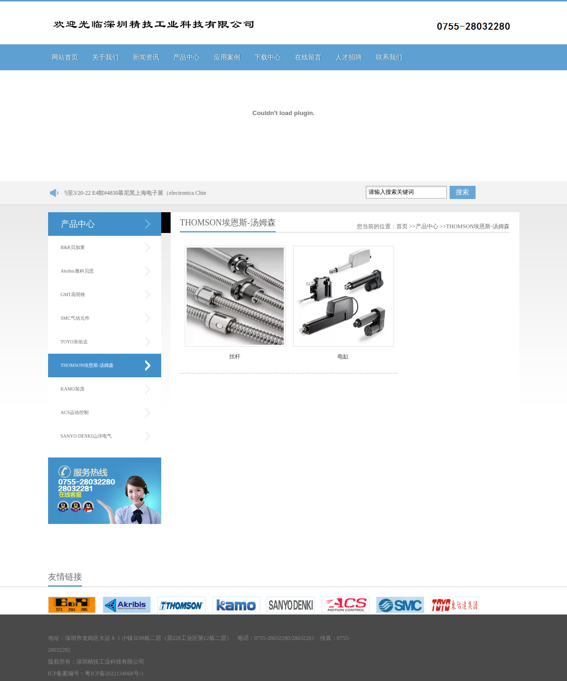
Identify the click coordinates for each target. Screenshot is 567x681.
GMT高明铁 (73, 294)
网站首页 (65, 57)
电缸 (343, 356)
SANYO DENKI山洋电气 (86, 436)
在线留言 (308, 57)
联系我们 (389, 57)
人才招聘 (349, 57)
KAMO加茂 (73, 388)
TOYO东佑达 (74, 341)
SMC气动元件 (75, 318)
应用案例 (227, 57)
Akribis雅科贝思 (77, 271)
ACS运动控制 (75, 412)
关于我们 (105, 57)
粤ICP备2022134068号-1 (114, 673)
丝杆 (234, 356)
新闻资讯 (146, 57)
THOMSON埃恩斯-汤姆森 (87, 365)
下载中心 (268, 57)
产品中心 (186, 57)
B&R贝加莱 (73, 247)
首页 (402, 226)
